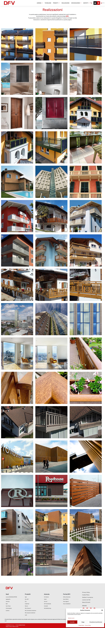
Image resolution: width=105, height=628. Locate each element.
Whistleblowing (47, 608)
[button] (102, 610)
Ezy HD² (27, 599)
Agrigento (8, 599)
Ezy (26, 601)
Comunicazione (76, 3)
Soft (26, 615)
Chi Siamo (46, 597)
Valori (45, 599)
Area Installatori (66, 603)
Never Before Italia (14, 626)
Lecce (11, 597)
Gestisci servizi (71, 618)
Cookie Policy (81, 625)
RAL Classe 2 (28, 608)
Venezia (7, 601)
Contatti (86, 3)
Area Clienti (65, 599)
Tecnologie (48, 3)
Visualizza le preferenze (95, 622)
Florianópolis (9, 608)
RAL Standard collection (30, 610)
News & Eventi (86, 602)
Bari (7, 603)
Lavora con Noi (86, 600)
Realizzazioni (65, 3)
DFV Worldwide (47, 603)
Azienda (40, 3)
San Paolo (8, 606)
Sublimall (27, 603)
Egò (26, 597)
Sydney (7, 610)
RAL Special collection (30, 612)
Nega (83, 622)
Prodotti (56, 3)
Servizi (45, 601)
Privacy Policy (88, 625)
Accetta (72, 622)
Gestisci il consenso (87, 597)
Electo (26, 606)
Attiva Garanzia (66, 597)
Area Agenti (66, 601)
